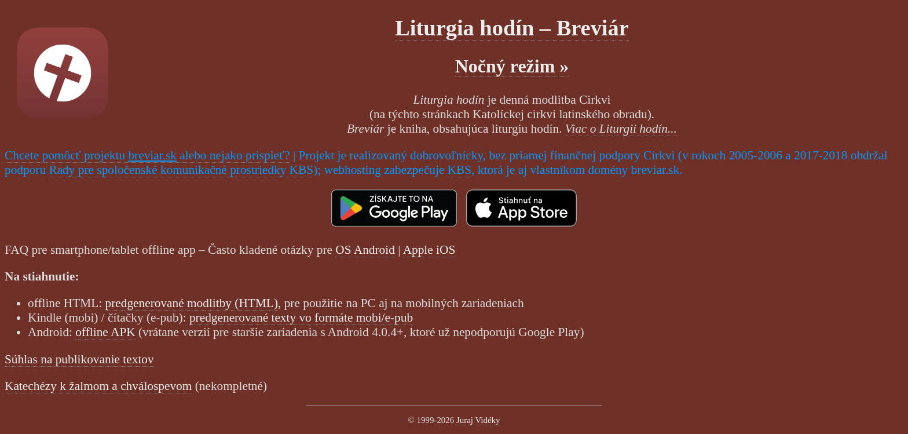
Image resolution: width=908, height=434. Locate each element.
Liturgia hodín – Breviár (512, 28)
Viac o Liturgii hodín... (621, 129)
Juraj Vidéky (478, 420)
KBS (460, 170)
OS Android (365, 250)
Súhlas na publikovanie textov (79, 359)
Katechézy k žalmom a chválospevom (98, 386)
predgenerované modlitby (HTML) (191, 303)
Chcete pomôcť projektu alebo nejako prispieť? (147, 155)
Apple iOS (429, 250)
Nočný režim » (512, 66)
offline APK (105, 332)
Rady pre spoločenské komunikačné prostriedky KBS (181, 170)
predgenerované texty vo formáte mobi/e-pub (301, 317)
